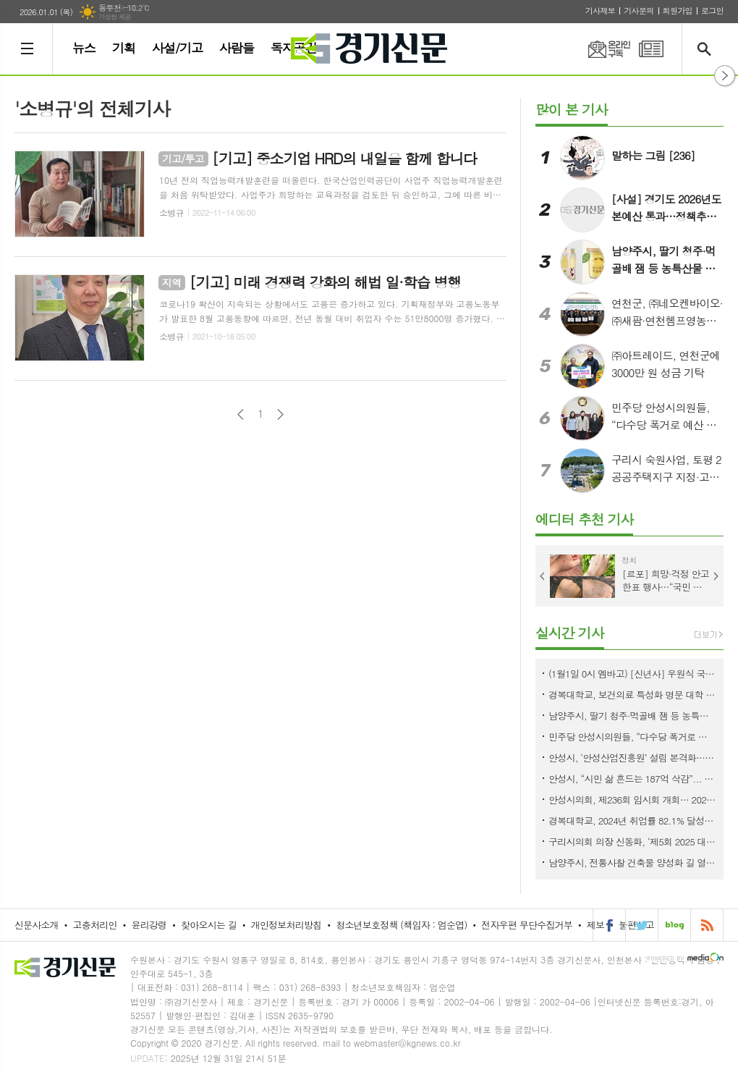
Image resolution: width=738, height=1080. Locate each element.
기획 (123, 47)
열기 (724, 75)
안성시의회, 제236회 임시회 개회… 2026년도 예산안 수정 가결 (632, 799)
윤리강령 (148, 925)
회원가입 (677, 10)
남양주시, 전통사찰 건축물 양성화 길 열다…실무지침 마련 (632, 862)
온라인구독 (600, 49)
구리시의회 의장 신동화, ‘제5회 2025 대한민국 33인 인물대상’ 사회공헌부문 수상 (632, 841)
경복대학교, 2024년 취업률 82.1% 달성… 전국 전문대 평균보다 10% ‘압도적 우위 (632, 820)
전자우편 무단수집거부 (526, 925)
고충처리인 (95, 925)
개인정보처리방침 (286, 925)
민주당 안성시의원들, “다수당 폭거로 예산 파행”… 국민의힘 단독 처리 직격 (632, 736)
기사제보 (600, 10)
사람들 (236, 47)
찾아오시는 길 (209, 925)
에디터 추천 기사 (584, 518)
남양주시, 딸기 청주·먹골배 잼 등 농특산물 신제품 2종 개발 (632, 715)
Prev (542, 576)
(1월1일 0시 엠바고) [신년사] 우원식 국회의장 (632, 673)
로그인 (712, 10)
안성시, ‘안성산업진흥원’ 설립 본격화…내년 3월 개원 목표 (632, 757)
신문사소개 (36, 925)
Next (716, 576)
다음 (280, 414)
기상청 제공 (114, 17)
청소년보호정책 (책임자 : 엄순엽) (401, 925)
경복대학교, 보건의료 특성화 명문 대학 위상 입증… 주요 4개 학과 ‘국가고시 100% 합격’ (632, 694)
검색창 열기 (707, 49)
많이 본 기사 (571, 109)
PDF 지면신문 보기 (651, 49)
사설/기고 (177, 47)
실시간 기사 (569, 632)
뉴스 (84, 47)
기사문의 (638, 10)
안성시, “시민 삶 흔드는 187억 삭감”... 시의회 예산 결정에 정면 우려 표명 (632, 778)
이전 (240, 414)
